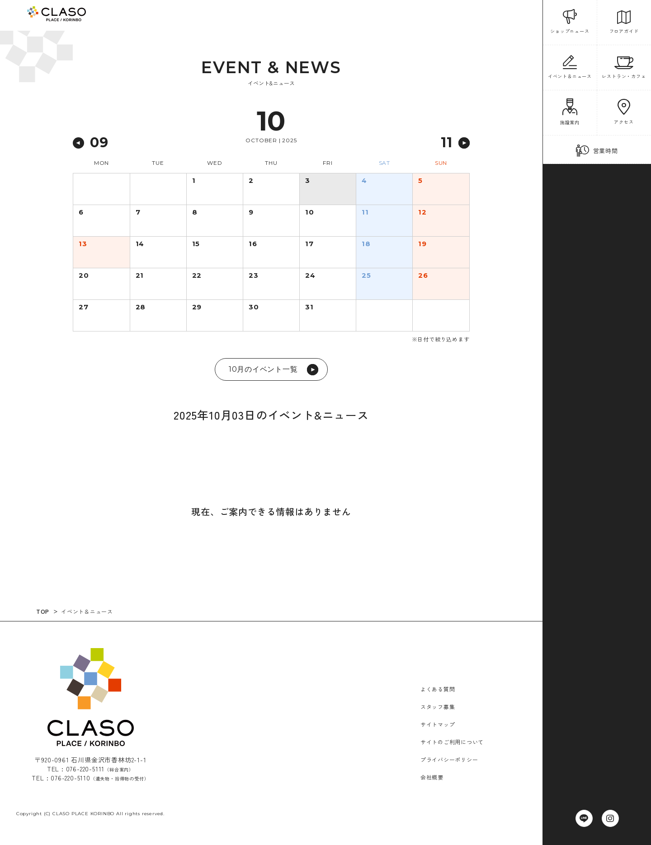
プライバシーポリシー (449, 759)
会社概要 (431, 777)
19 (422, 244)
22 (197, 276)
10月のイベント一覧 (273, 369)
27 (84, 307)
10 (309, 213)
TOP (43, 611)
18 (366, 244)
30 (254, 307)
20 (84, 276)
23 (254, 276)
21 (140, 276)
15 (196, 244)
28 (141, 307)
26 (423, 276)
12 (422, 213)
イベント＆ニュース (88, 611)
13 (83, 244)
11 (365, 213)
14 (140, 244)
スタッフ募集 (437, 706)
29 (197, 307)
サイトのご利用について (452, 742)
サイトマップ (437, 724)
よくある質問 (437, 689)
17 (309, 244)
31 (309, 307)
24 (310, 276)
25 (366, 276)
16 (253, 244)
